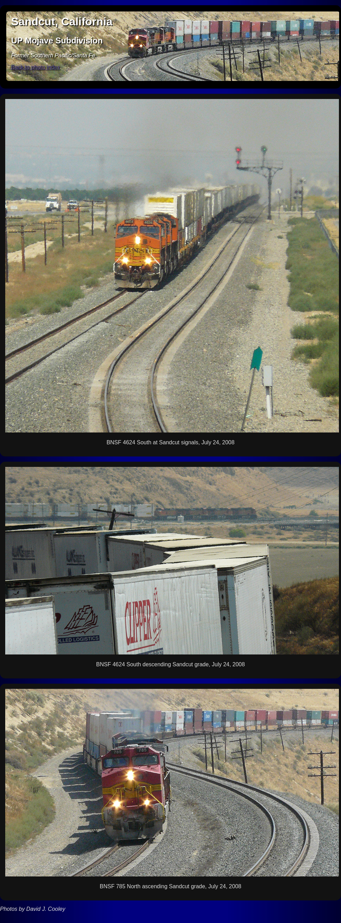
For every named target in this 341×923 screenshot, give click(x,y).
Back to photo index (35, 67)
